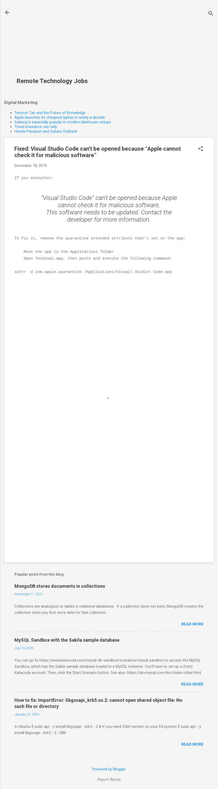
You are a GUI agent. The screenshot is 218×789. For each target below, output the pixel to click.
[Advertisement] (54, 41)
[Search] (211, 14)
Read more (192, 622)
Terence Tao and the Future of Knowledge (49, 112)
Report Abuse (109, 777)
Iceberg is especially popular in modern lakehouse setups (62, 122)
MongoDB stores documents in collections (59, 584)
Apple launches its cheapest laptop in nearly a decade (59, 117)
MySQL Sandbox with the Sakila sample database (66, 638)
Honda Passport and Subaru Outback (45, 131)
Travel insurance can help (35, 126)
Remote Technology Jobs (52, 81)
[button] (200, 149)
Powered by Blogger (109, 767)
